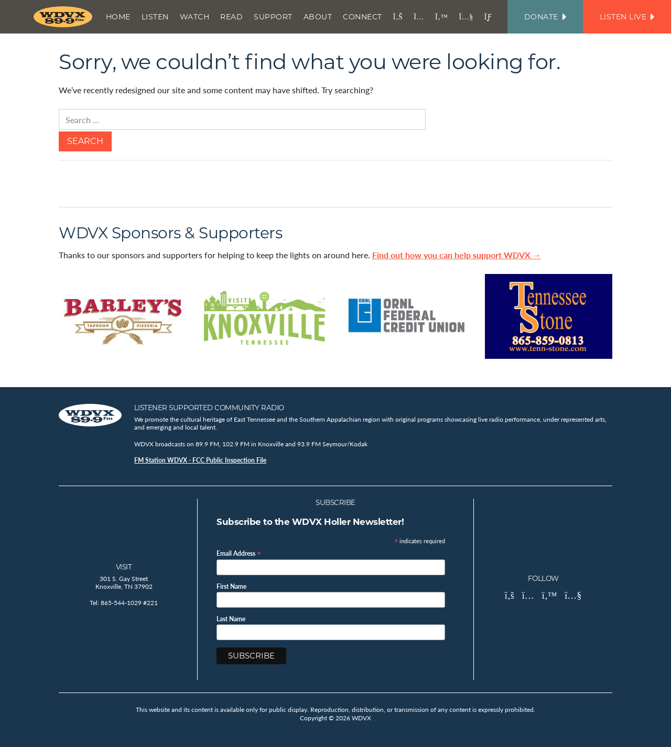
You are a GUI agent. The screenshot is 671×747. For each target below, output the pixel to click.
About (318, 16)
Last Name (231, 619)
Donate (545, 16)
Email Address (239, 553)
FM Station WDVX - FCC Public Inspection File (200, 460)
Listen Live (627, 16)
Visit (124, 567)
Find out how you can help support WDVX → (456, 255)
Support (273, 16)
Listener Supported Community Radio (209, 407)
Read (231, 16)
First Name (231, 587)
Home (118, 16)
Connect (362, 16)
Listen (155, 16)
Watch (195, 16)
